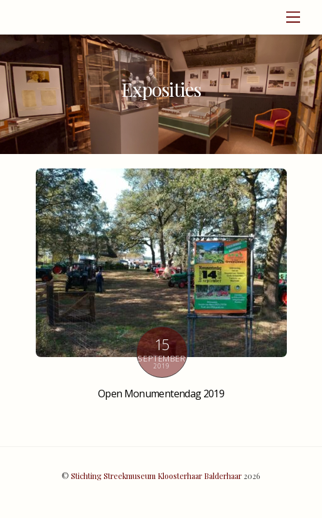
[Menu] (293, 17)
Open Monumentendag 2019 (161, 393)
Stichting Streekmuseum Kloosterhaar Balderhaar (156, 476)
